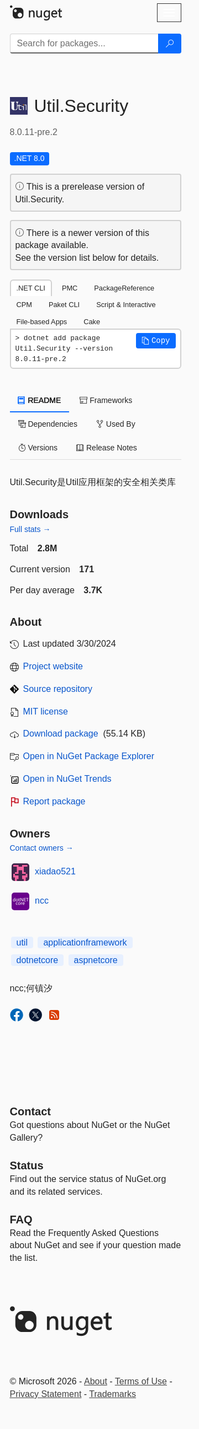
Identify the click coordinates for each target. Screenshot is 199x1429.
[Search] (169, 43)
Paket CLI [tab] (64, 304)
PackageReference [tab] (124, 288)
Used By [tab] (115, 423)
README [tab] (39, 400)
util (22, 942)
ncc (42, 900)
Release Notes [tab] (106, 447)
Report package (54, 801)
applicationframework (85, 942)
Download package (60, 733)
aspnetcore (96, 960)
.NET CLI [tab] (31, 288)
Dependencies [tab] (47, 423)
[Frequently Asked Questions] (21, 1219)
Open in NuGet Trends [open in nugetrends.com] (67, 778)
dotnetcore (38, 960)
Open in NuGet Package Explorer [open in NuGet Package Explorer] (88, 756)
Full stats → (30, 529)
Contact (30, 1111)
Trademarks (112, 1394)
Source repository (57, 689)
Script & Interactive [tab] (125, 304)
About (95, 1381)
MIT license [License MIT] (46, 711)
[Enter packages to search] (84, 43)
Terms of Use (141, 1381)
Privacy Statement (46, 1394)
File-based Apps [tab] (42, 322)
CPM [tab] (24, 304)
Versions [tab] (38, 447)
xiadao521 (55, 871)
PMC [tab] (69, 288)
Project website (53, 666)
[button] (156, 340)
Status (27, 1165)
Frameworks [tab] (106, 400)
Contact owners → (42, 848)
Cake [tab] (91, 322)
